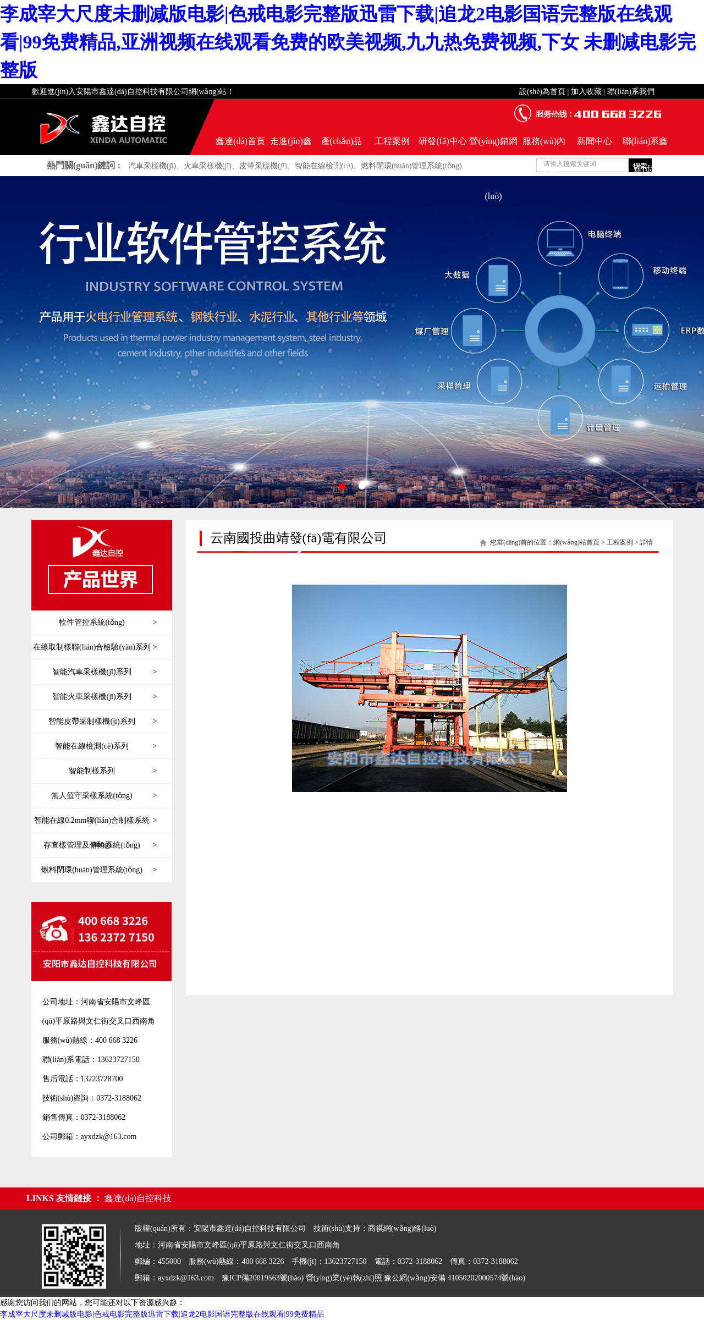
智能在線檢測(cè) (324, 166)
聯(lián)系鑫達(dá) (645, 145)
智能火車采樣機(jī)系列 (104, 697)
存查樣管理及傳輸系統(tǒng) (100, 845)
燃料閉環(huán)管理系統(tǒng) (411, 166)
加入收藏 (586, 91)
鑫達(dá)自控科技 (138, 1198)
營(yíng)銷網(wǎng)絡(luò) (493, 145)
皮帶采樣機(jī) (263, 166)
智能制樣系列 (113, 771)
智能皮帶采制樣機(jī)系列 (102, 722)
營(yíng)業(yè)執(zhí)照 (344, 1278)
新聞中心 (594, 141)
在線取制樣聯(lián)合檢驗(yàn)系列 (95, 647)
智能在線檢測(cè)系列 (106, 746)
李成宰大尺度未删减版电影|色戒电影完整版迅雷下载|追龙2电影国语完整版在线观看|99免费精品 (162, 1314)
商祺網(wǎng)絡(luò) (402, 1228)
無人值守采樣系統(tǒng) (104, 796)
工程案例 (392, 141)
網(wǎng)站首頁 (576, 542)
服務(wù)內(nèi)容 (543, 145)
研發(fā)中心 (442, 141)
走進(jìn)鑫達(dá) (291, 145)
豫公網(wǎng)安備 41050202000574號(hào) (454, 1278)
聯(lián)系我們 (630, 91)
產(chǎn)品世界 (341, 145)
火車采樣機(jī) (208, 166)
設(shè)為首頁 (542, 91)
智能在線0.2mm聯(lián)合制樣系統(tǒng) (95, 821)
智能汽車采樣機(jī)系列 (104, 672)
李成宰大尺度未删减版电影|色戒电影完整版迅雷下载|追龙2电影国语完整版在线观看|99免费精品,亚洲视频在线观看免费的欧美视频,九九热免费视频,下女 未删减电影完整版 (348, 42)
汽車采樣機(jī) (152, 166)
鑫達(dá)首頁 (240, 141)
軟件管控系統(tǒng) (108, 622)
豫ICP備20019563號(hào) (263, 1278)
